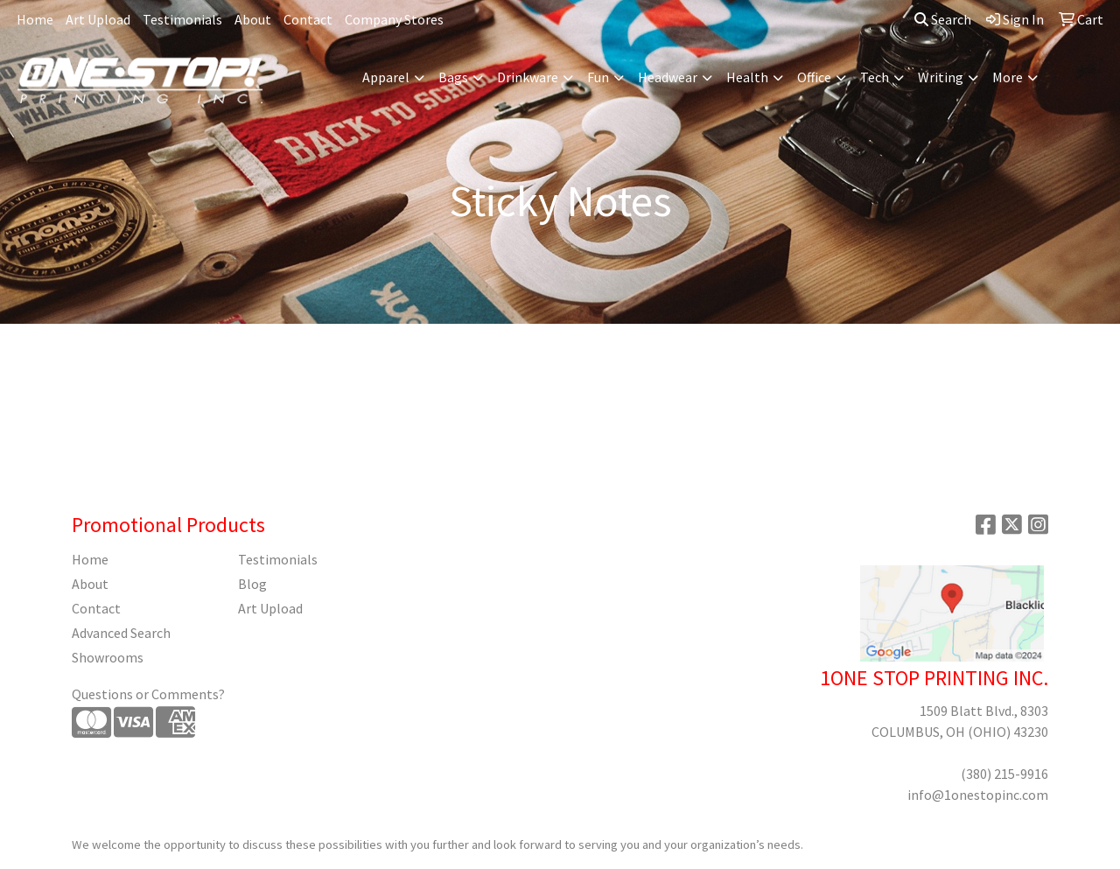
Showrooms (108, 657)
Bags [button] (453, 77)
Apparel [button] (386, 77)
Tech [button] (874, 77)
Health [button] (747, 77)
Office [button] (814, 77)
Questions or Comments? (148, 694)
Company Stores (394, 19)
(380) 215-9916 (1004, 773)
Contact (308, 19)
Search (942, 19)
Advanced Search (121, 632)
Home (35, 19)
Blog (252, 583)
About (252, 19)
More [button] (1007, 77)
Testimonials (182, 19)
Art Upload (98, 19)
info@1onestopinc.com (977, 794)
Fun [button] (598, 77)
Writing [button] (940, 77)
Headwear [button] (667, 77)
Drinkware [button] (527, 77)
